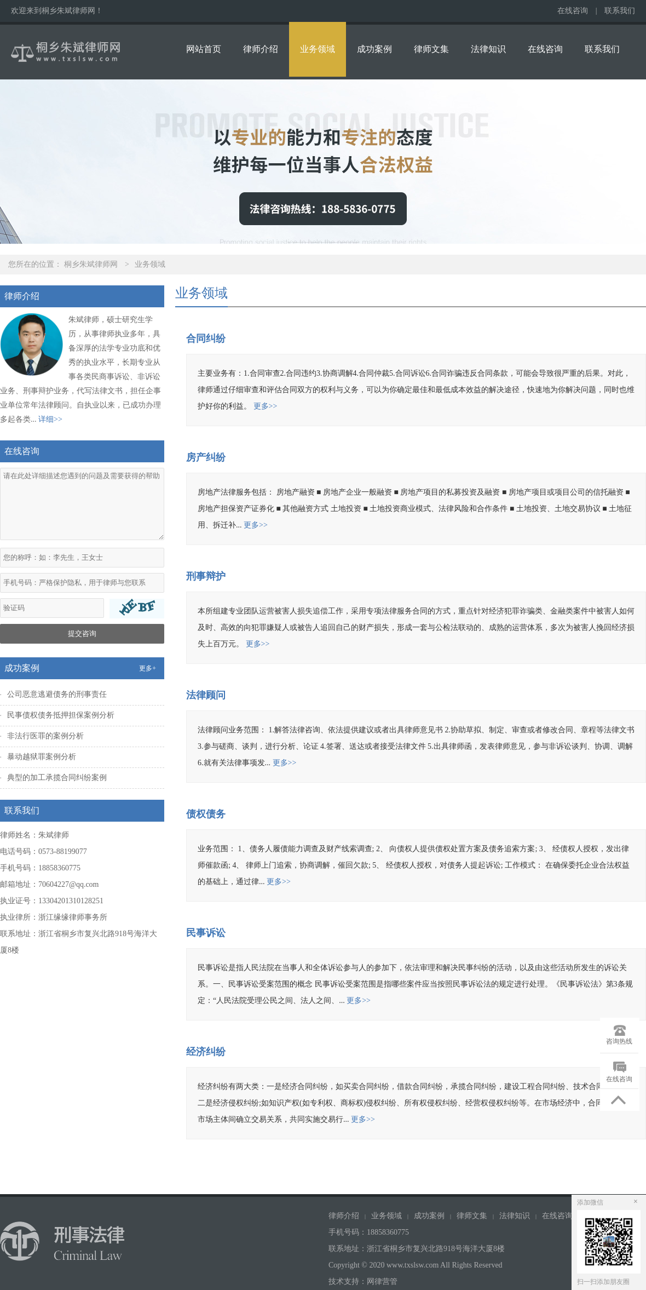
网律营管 (382, 1281)
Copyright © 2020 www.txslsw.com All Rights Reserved (416, 1265)
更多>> (265, 406)
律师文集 (431, 49)
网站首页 (203, 49)
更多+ (147, 668)
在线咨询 (572, 11)
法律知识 (488, 49)
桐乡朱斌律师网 (91, 264)
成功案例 (374, 49)
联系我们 (619, 11)
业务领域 (317, 49)
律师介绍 (260, 49)
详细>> (50, 419)
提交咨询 (82, 633)
